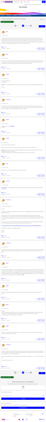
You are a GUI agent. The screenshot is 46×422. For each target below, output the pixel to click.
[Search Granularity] (9, 11)
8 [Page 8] (28, 25)
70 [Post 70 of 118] (3, 257)
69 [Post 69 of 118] (3, 237)
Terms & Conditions (30, 413)
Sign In (44, 1)
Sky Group (14, 416)
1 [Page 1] (17, 25)
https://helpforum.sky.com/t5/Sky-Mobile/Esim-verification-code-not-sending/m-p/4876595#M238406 (21, 225)
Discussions (16, 1)
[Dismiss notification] (44, 4)
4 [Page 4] (21, 25)
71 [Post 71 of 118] (3, 280)
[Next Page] (31, 26)
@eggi (3, 84)
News (21, 1)
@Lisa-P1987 (12, 126)
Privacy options (15, 413)
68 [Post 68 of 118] (3, 194)
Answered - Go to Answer (7, 22)
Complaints (15, 415)
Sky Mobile (23, 7)
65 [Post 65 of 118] (3, 132)
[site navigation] (1, 2)
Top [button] (43, 413)
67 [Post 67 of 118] (3, 175)
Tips (25, 1)
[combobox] (25, 11)
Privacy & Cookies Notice (17, 414)
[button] (43, 31)
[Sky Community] (8, 2)
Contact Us (31, 415)
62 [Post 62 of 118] (3, 68)
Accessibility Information (29, 414)
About (28, 1)
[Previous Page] (15, 26)
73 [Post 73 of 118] (3, 320)
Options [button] (41, 19)
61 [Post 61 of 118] (3, 48)
